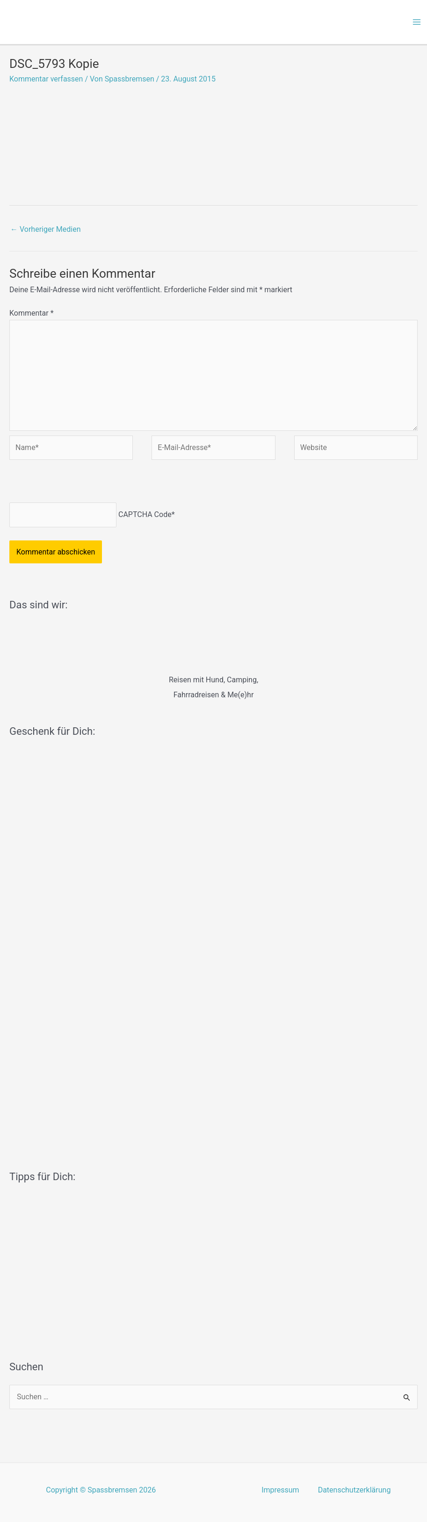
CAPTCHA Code (145, 514)
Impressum (280, 1489)
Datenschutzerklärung (354, 1489)
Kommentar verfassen (46, 78)
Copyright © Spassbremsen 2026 (101, 1489)
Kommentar (31, 313)
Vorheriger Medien (45, 229)
